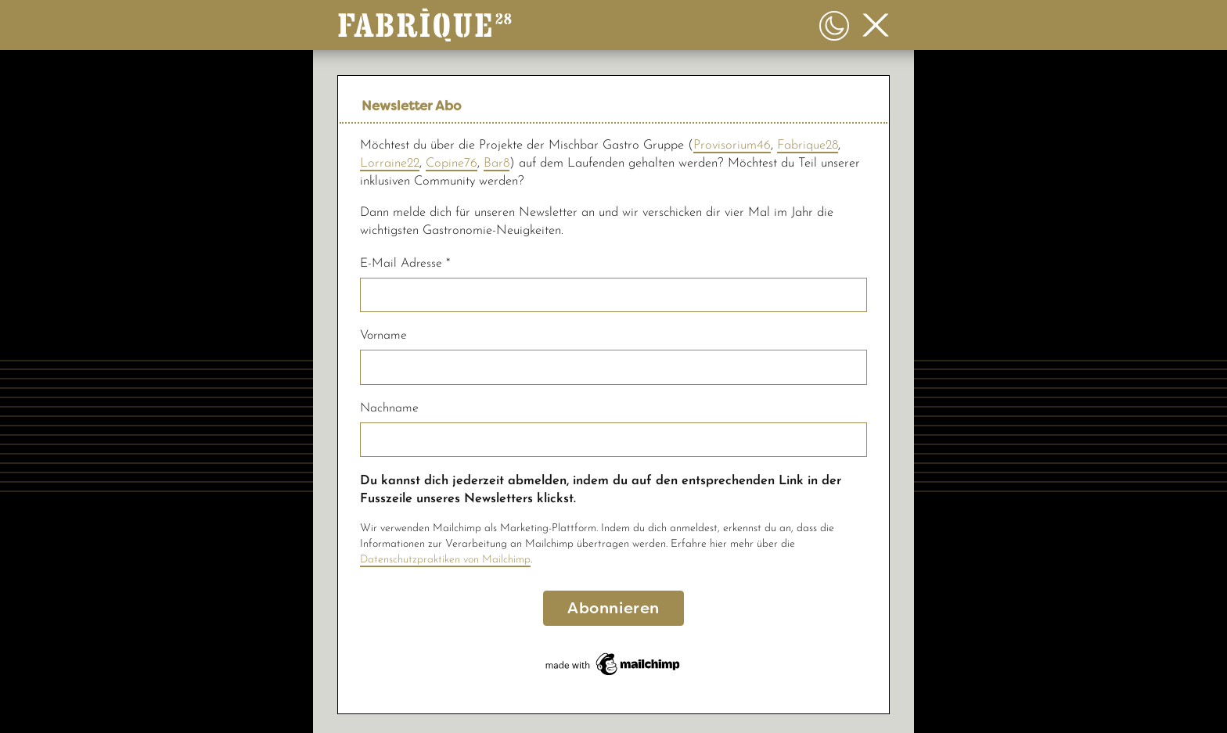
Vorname (383, 335)
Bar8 (496, 163)
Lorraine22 (389, 163)
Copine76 (451, 163)
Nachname (389, 408)
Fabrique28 (807, 145)
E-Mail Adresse (405, 263)
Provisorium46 (732, 145)
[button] (425, 21)
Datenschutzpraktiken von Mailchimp (445, 560)
